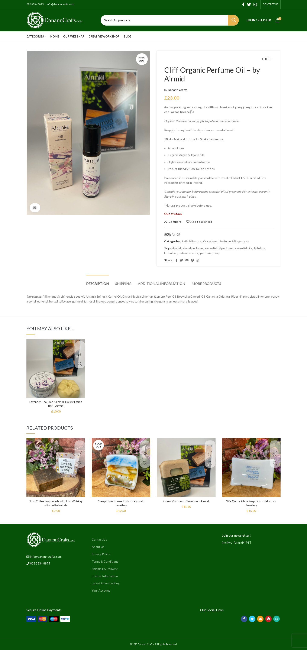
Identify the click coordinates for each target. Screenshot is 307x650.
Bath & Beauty (191, 241)
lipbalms (259, 248)
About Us (98, 547)
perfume (205, 253)
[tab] (97, 281)
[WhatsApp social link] (197, 260)
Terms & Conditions (105, 561)
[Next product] (271, 59)
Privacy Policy (101, 554)
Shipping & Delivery (104, 568)
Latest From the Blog (106, 583)
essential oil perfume (219, 248)
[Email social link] (187, 260)
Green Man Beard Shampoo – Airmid (186, 501)
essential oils (243, 248)
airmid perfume (193, 248)
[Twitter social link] (249, 4)
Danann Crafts (177, 89)
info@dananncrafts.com (60, 4)
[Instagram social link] (255, 4)
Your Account (101, 590)
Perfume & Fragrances (234, 241)
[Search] (170, 20)
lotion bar (170, 253)
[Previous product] (262, 59)
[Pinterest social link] (192, 260)
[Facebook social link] (243, 4)
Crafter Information (105, 576)
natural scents (188, 253)
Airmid (176, 248)
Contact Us (99, 539)
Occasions (210, 241)
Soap (217, 253)
